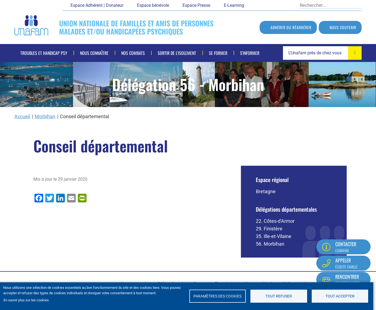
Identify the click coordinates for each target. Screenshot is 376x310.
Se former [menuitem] (218, 53)
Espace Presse (196, 5)
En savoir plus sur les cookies (26, 300)
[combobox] (322, 53)
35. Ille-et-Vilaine (273, 236)
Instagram (290, 5)
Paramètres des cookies (217, 296)
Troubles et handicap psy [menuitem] (43, 53)
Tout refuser (279, 296)
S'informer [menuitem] (249, 53)
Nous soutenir (343, 27)
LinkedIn (280, 5)
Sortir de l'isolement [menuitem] (177, 53)
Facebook (252, 5)
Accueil (22, 116)
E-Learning (234, 5)
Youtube (271, 5)
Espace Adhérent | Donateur (97, 5)
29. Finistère (269, 228)
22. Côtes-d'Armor (275, 221)
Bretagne (266, 191)
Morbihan (45, 116)
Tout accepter (340, 296)
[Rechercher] (327, 5)
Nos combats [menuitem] (133, 53)
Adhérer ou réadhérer (290, 27)
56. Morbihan (270, 244)
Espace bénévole (153, 5)
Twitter (262, 5)
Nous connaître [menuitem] (94, 53)
